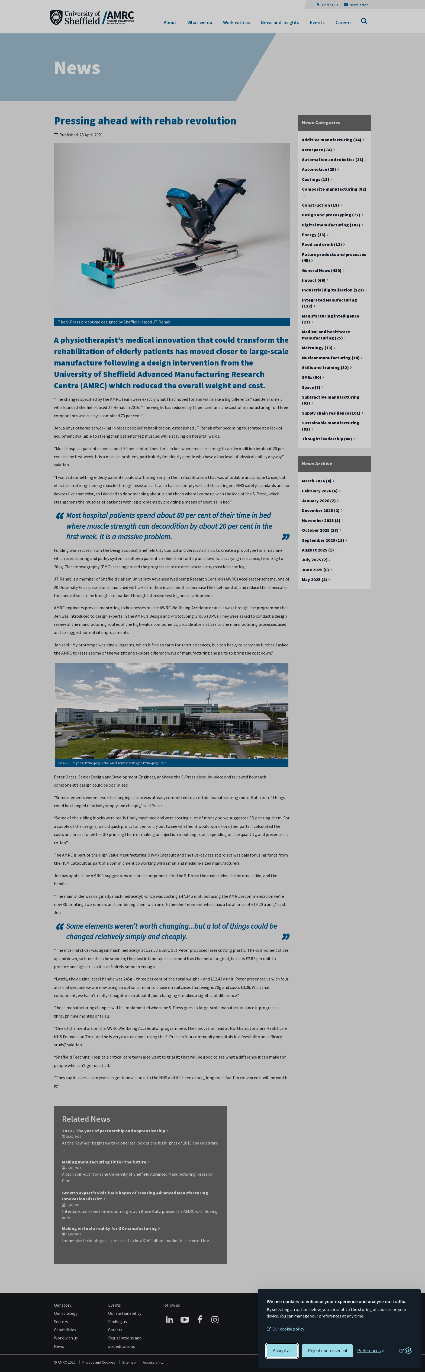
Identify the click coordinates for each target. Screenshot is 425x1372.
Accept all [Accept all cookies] (282, 1350)
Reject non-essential (327, 1350)
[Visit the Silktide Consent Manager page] (405, 1350)
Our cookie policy (288, 1329)
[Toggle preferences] (371, 1351)
